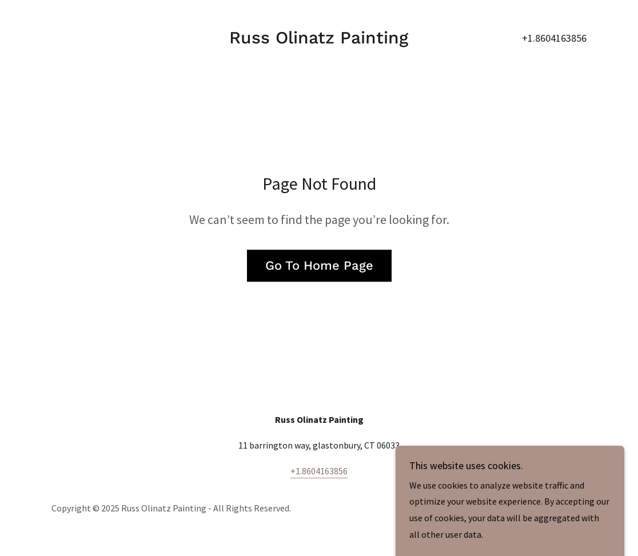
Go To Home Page (319, 265)
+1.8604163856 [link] (554, 38)
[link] (318, 40)
